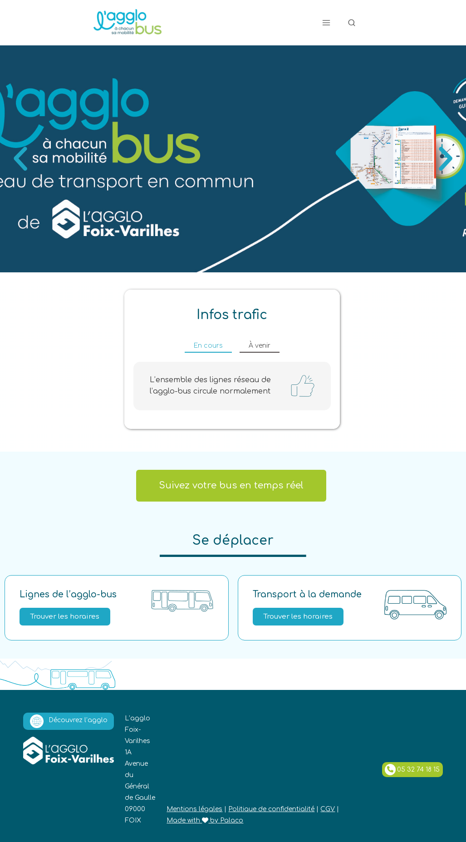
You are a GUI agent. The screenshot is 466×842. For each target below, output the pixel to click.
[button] (20, 159)
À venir (259, 345)
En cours (208, 345)
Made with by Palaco (205, 820)
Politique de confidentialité (271, 809)
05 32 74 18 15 (412, 769)
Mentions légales (194, 809)
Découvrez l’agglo (69, 721)
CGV (327, 809)
